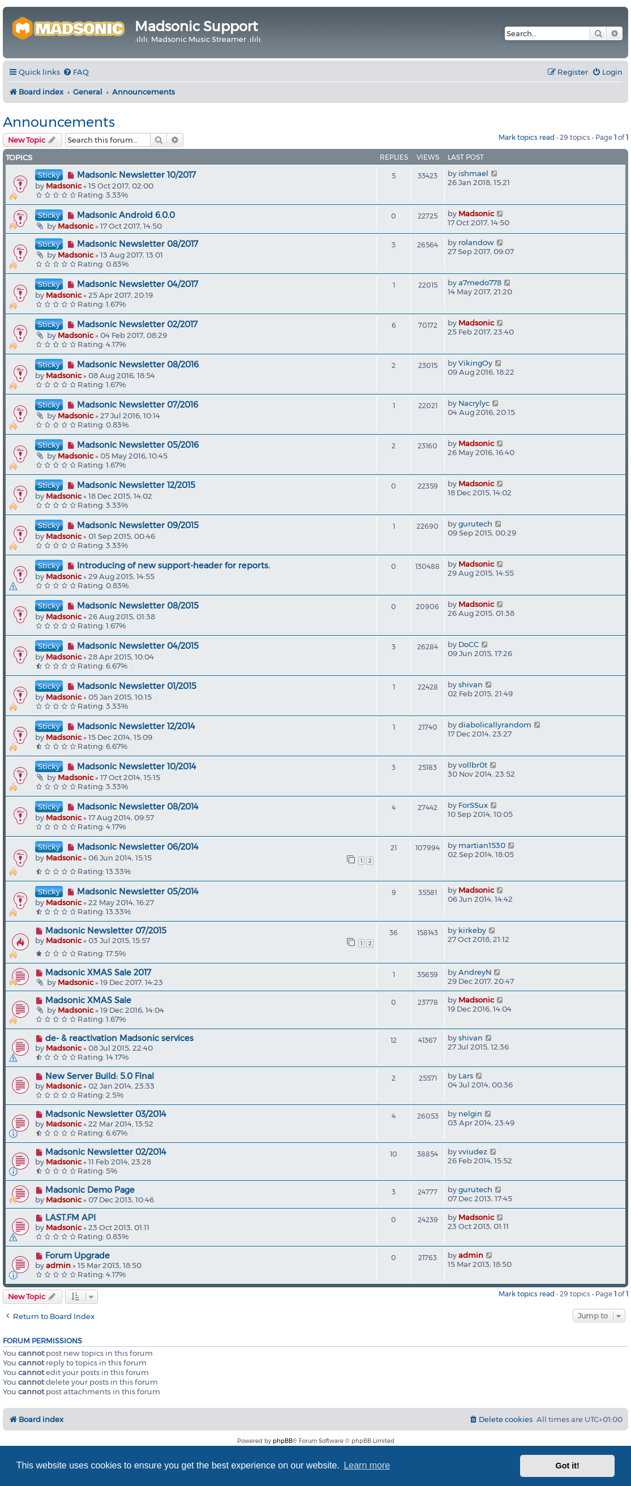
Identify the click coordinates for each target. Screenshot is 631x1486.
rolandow (476, 242)
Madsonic (63, 185)
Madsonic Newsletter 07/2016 (137, 405)
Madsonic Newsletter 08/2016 (138, 364)
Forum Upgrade (77, 1256)
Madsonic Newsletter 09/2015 (138, 525)
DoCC (468, 644)
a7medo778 (479, 282)
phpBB (283, 1441)
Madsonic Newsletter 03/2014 (105, 1114)
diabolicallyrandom (494, 724)
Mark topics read (527, 137)
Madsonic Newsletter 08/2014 (138, 807)
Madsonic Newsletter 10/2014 (136, 766)
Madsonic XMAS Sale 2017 (98, 972)
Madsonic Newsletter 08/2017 (137, 244)
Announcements (59, 122)
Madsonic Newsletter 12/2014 (136, 726)
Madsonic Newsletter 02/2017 (137, 324)
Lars (465, 1075)
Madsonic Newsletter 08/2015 (138, 606)
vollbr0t (472, 764)
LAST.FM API (70, 1218)
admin (58, 1265)
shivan (470, 684)
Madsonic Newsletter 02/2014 (105, 1152)
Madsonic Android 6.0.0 (126, 215)
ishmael (473, 173)
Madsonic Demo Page (90, 1190)
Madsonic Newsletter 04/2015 (138, 646)
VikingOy (475, 362)
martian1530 (481, 845)
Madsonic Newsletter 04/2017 (137, 284)
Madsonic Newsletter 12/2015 (136, 485)
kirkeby (472, 930)
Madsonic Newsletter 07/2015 (105, 931)
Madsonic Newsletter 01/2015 (136, 686)
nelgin (470, 1113)
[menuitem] (76, 72)
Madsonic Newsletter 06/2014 (138, 847)
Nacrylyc (474, 403)
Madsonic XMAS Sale (88, 1000)
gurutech (475, 523)
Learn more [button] (367, 1465)
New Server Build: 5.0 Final (99, 1076)
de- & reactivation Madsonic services (119, 1038)
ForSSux (473, 805)
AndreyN (474, 972)
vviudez (472, 1151)
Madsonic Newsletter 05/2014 (138, 892)
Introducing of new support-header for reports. (173, 565)
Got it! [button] (568, 1465)
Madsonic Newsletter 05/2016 (138, 445)
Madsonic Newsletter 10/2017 (136, 175)
